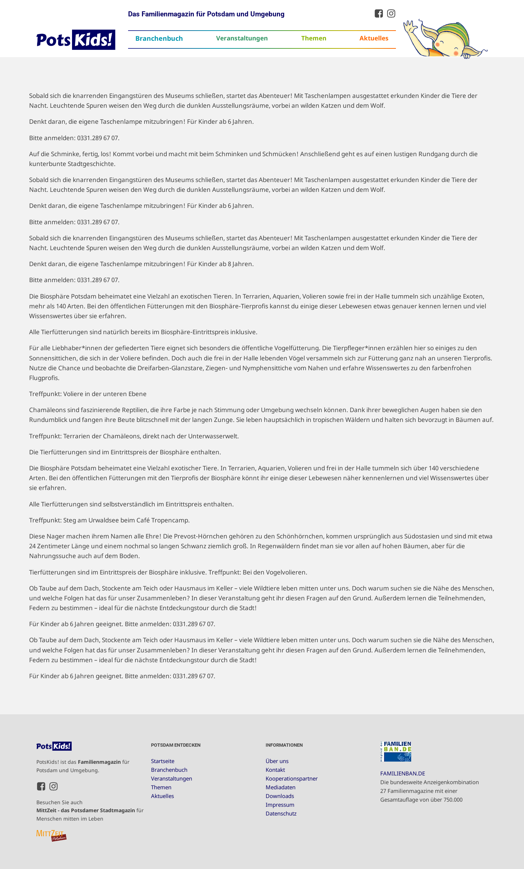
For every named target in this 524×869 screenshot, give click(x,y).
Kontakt (275, 769)
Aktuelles (374, 38)
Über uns (277, 761)
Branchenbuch (159, 38)
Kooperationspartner (292, 778)
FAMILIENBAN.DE (402, 773)
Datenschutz (281, 813)
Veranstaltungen (242, 38)
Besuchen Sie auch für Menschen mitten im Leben (90, 810)
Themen (313, 38)
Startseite (162, 761)
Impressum (280, 804)
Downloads (280, 795)
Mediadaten (280, 787)
